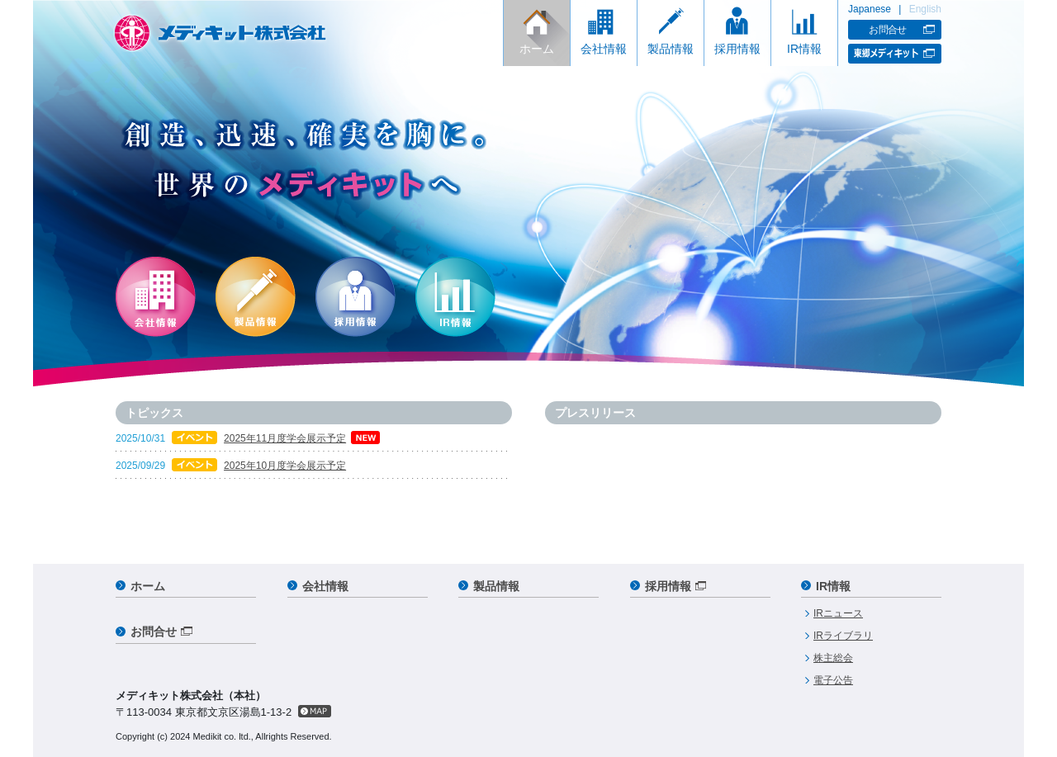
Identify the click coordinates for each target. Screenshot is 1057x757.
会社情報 (604, 48)
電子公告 (833, 680)
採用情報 (737, 48)
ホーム (536, 48)
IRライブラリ (843, 635)
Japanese (869, 9)
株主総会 (833, 658)
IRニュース (838, 613)
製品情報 (670, 48)
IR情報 (804, 48)
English (925, 9)
